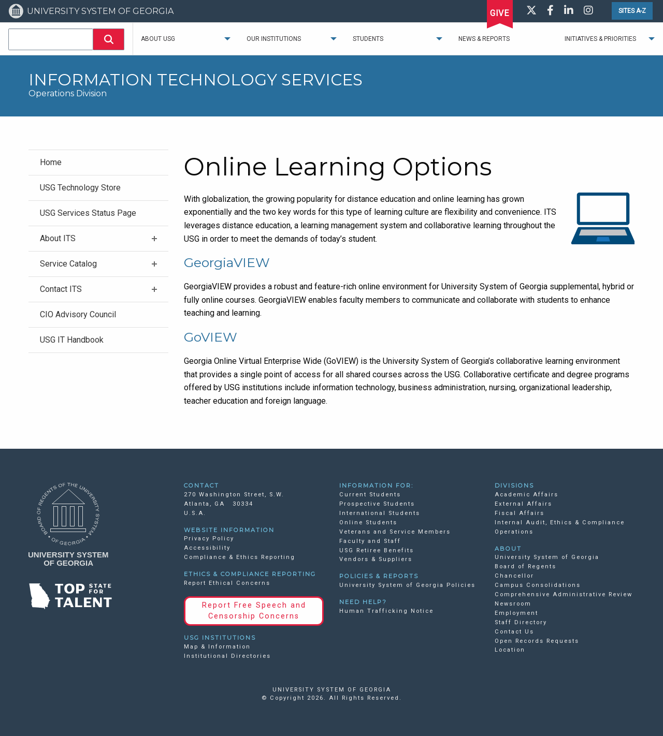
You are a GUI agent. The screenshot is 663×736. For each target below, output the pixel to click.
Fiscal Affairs (519, 513)
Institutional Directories (227, 656)
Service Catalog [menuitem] (68, 264)
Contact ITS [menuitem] (61, 289)
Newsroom (513, 603)
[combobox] (51, 39)
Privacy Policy (209, 538)
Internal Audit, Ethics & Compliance (560, 522)
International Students (379, 513)
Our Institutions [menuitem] (274, 38)
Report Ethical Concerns (227, 583)
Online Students (368, 522)
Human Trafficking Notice (386, 611)
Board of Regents (525, 566)
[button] (108, 39)
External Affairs (523, 504)
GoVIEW (210, 337)
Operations (514, 531)
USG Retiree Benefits (376, 550)
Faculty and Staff (370, 541)
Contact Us (514, 631)
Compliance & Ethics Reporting (239, 557)
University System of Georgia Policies (407, 585)
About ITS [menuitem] (58, 238)
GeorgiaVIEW (227, 262)
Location (510, 649)
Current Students (370, 494)
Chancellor (514, 575)
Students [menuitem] (368, 38)
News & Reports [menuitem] (484, 38)
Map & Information (217, 646)
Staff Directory (521, 622)
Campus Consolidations (538, 585)
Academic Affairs (526, 494)
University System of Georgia (547, 557)
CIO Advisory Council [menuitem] (78, 314)
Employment (516, 613)
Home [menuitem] (51, 162)
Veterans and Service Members (395, 531)
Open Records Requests (537, 641)
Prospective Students (377, 504)
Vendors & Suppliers (375, 559)
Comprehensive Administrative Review (563, 594)
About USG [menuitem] (158, 38)
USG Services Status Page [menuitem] (88, 213)
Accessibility (207, 547)
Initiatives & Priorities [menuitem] (600, 38)
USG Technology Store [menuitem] (80, 188)
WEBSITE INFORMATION (229, 530)
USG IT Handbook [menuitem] (72, 340)
